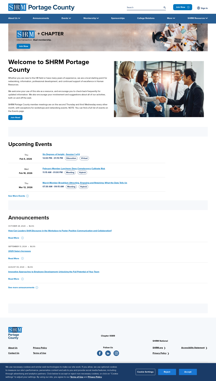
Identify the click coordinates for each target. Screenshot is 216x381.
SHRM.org (158, 347)
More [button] (169, 18)
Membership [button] (89, 18)
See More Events (18, 196)
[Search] (164, 7)
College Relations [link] (146, 18)
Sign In (202, 8)
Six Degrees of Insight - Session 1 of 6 (61, 154)
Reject (167, 372)
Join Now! (15, 117)
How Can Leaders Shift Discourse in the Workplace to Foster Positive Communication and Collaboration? (60, 230)
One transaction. (34, 40)
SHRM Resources (196, 18)
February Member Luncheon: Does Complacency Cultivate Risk (74, 169)
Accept (187, 372)
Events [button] (65, 18)
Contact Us (13, 353)
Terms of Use (39, 353)
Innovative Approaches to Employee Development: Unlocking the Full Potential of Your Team (53, 271)
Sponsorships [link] (118, 18)
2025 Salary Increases (19, 251)
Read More (16, 238)
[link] (182, 7)
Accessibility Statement (193, 347)
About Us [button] (12, 18)
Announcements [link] (41, 18)
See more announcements (23, 287)
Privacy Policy (40, 347)
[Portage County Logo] (41, 7)
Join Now (23, 46)
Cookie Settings (145, 372)
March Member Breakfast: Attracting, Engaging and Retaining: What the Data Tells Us (85, 183)
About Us (12, 347)
